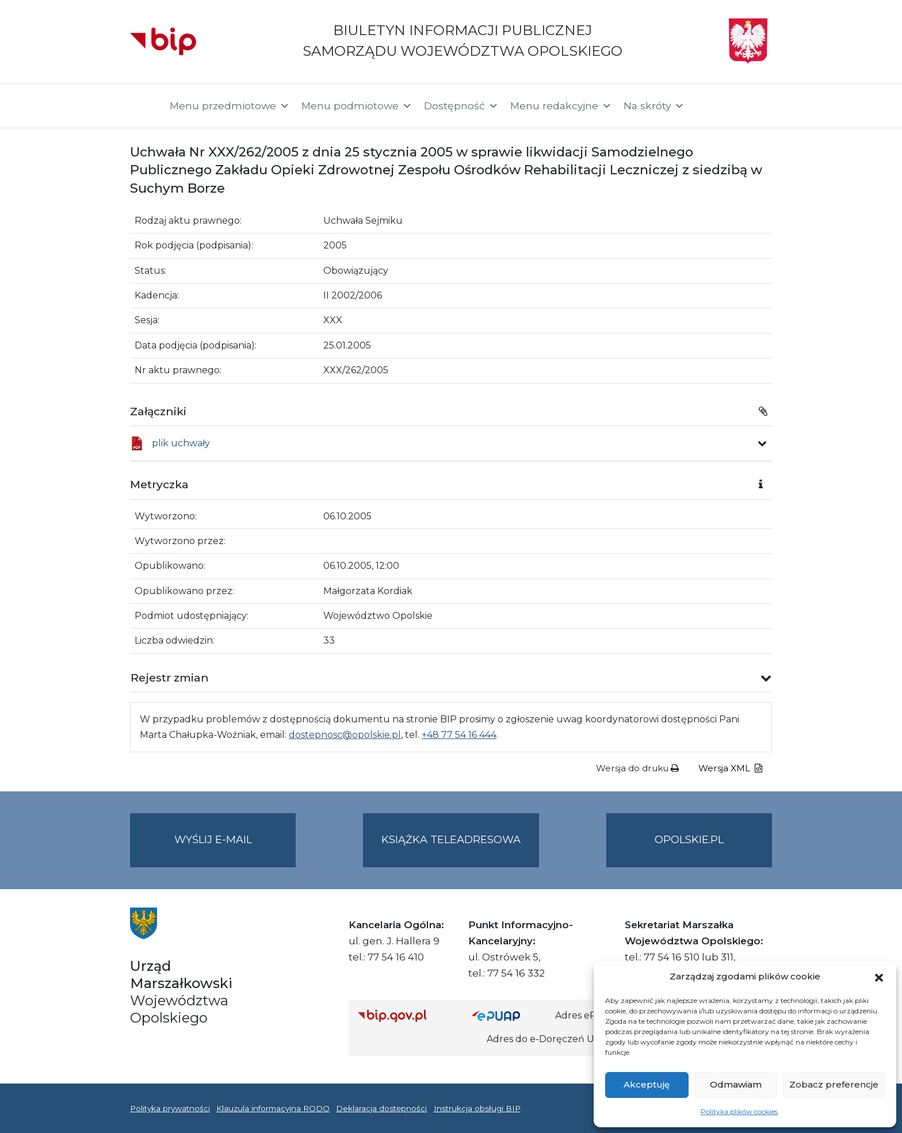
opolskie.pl (689, 839)
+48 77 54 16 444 (459, 734)
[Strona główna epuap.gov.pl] (509, 1015)
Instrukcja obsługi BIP (477, 1108)
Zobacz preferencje (833, 1084)
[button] (879, 976)
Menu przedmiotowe (230, 105)
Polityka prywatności (170, 1108)
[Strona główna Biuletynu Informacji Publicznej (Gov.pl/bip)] (406, 1015)
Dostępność (461, 105)
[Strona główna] (144, 105)
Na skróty (654, 105)
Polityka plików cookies (739, 1111)
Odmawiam (736, 1084)
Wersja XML (730, 768)
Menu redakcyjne (561, 105)
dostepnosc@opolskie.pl (345, 734)
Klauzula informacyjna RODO (273, 1108)
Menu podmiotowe (356, 105)
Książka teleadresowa (451, 839)
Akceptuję (647, 1084)
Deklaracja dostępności (381, 1108)
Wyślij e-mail (235, 849)
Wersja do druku (637, 768)
